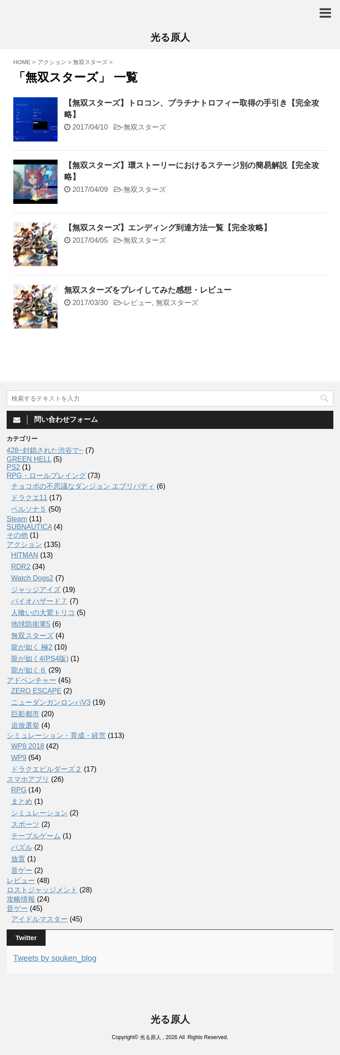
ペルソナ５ (28, 509)
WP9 (19, 757)
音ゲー (21, 870)
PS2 (13, 467)
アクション (24, 544)
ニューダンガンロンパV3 (51, 702)
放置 (18, 859)
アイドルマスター (39, 919)
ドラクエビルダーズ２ (46, 769)
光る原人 (170, 37)
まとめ (21, 801)
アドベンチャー (31, 680)
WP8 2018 (27, 746)
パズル (21, 847)
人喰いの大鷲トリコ (43, 612)
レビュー (138, 302)
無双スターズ (145, 127)
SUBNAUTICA (29, 527)
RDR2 (21, 566)
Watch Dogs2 (32, 578)
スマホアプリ (28, 779)
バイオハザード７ (39, 601)
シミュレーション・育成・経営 (56, 735)
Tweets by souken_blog (55, 958)
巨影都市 (25, 714)
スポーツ (25, 824)
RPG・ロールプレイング (46, 475)
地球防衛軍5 (30, 624)
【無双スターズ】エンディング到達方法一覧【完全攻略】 (167, 227)
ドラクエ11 (29, 497)
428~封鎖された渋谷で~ (45, 450)
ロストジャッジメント (42, 890)
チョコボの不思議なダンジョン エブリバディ (83, 486)
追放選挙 (25, 725)
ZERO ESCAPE (36, 691)
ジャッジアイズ (36, 589)
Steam (17, 519)
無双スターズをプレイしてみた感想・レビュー (148, 290)
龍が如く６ (28, 670)
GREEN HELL (29, 459)
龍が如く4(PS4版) (40, 658)
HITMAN (24, 555)
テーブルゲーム (36, 836)
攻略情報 (21, 899)
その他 (17, 535)
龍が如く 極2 (31, 647)
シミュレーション (39, 813)
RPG (19, 790)
